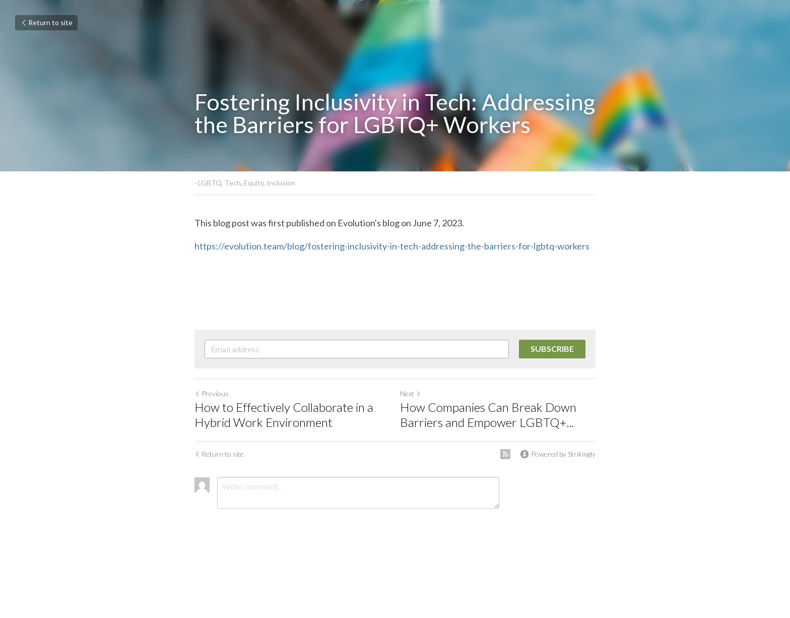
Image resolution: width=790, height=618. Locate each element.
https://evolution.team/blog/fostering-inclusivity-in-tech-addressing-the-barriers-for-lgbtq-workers (392, 246)
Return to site (46, 22)
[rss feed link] (505, 454)
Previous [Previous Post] (211, 393)
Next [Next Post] (410, 393)
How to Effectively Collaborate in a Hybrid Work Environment (283, 414)
